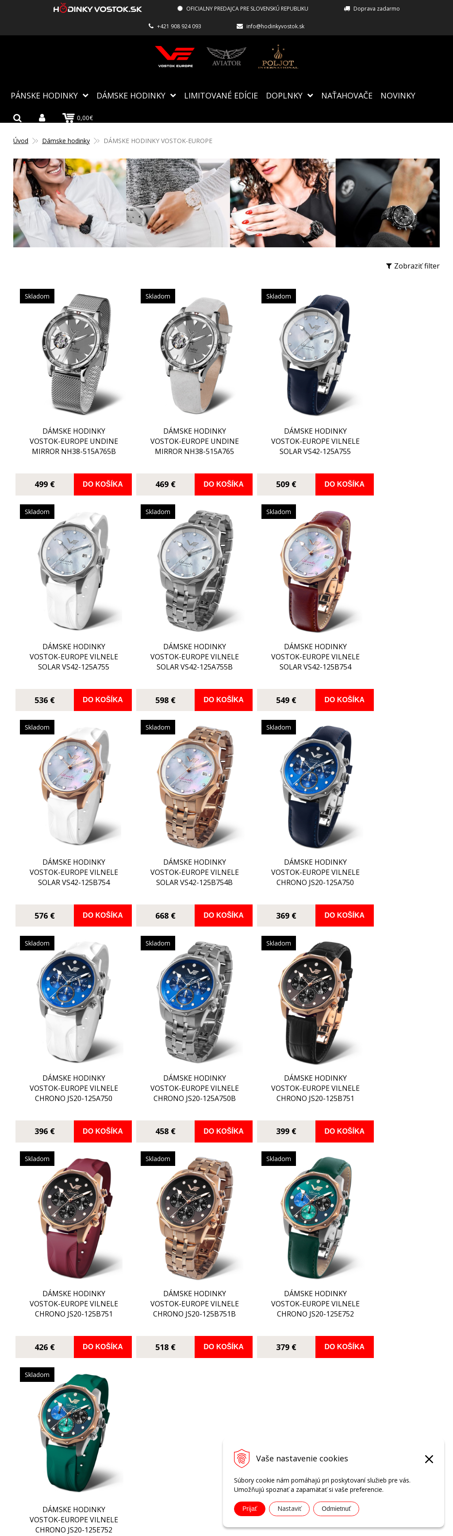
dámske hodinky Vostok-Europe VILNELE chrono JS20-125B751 (384, 870)
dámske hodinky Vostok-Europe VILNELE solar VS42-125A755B (66, 648)
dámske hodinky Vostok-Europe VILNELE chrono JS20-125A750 (66, 868)
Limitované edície (221, 95)
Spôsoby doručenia (196, 1393)
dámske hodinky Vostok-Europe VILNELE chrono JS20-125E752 (278, 1077)
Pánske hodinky (44, 95)
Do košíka (92, 480)
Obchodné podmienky (200, 1419)
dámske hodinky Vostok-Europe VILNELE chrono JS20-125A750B (278, 867)
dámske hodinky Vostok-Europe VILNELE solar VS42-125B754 (172, 656)
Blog (171, 1342)
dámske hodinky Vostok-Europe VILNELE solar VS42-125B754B (385, 648)
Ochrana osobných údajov (207, 1432)
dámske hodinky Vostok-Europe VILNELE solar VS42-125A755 (278, 442)
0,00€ (77, 117)
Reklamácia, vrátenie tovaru (210, 1406)
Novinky (397, 95)
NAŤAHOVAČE (346, 95)
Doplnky (284, 95)
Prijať (249, 1508)
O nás (173, 1355)
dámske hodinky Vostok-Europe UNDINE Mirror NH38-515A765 (172, 432)
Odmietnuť (336, 1508)
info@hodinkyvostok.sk (275, 26)
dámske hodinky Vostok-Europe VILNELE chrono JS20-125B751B (172, 1080)
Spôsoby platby (189, 1380)
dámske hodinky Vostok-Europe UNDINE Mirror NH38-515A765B (66, 432)
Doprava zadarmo (376, 8)
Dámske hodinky (130, 95)
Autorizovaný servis (196, 1368)
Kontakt (177, 1444)
